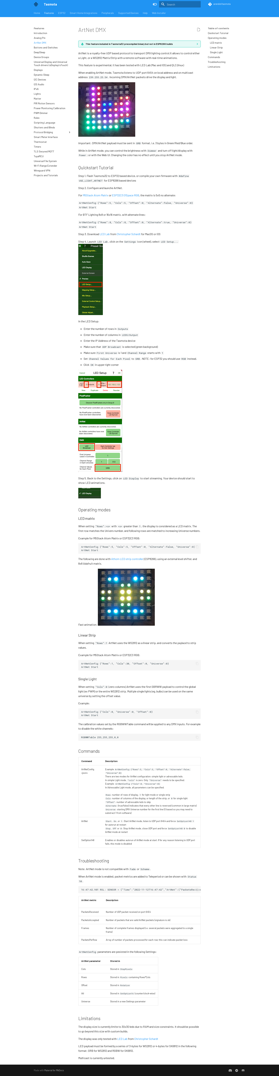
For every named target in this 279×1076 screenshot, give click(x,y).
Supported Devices (128, 12)
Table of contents (218, 28)
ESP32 (61, 12)
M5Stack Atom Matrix (95, 195)
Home (37, 12)
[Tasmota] (36, 4)
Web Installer (159, 12)
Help (145, 12)
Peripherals (108, 12)
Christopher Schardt (129, 234)
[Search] (180, 4)
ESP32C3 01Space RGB (125, 195)
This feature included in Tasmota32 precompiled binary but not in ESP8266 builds (129, 44)
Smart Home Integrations (83, 12)
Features (49, 12)
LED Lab (105, 234)
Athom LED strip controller (127, 559)
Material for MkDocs (54, 1070)
